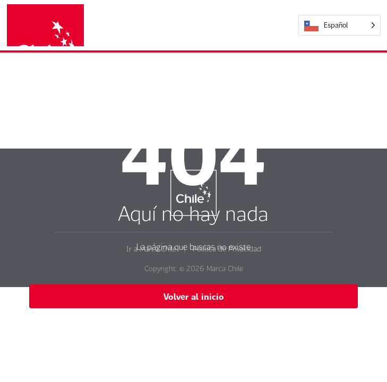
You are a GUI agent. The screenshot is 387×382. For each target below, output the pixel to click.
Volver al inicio (194, 296)
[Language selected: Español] (339, 25)
